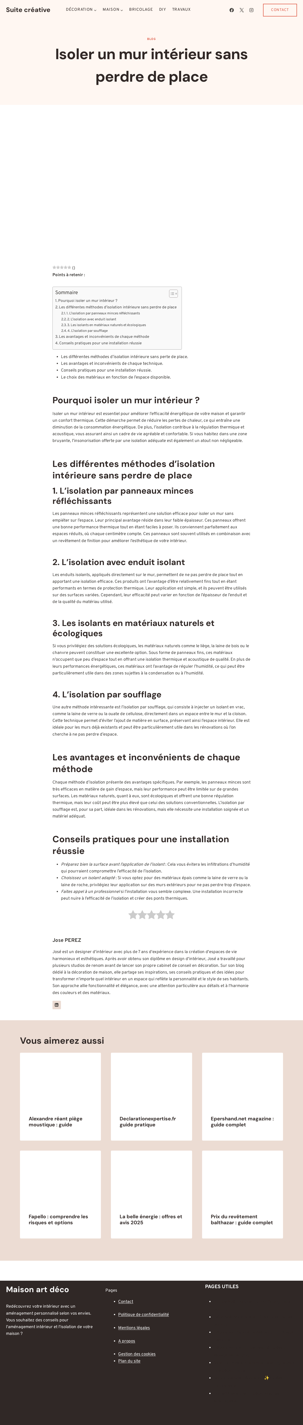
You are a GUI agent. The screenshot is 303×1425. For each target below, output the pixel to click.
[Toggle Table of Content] (171, 293)
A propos (126, 1341)
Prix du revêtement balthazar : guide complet (242, 1219)
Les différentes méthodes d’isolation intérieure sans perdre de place (118, 307)
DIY (162, 9)
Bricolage (141, 9)
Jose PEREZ (66, 940)
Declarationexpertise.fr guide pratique (148, 1121)
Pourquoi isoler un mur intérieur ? (87, 300)
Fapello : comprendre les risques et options (58, 1219)
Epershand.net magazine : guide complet (242, 1121)
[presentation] (60, 1080)
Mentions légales (134, 1328)
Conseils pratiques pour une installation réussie (100, 343)
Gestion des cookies (137, 1354)
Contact (280, 10)
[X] (241, 10)
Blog (151, 39)
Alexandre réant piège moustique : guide (55, 1121)
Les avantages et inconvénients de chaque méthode (104, 336)
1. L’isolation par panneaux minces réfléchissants (103, 313)
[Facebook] (232, 10)
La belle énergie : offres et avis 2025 (151, 1219)
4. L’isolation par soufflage (87, 331)
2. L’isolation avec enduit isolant (91, 319)
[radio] (133, 916)
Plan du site (129, 1361)
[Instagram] (251, 10)
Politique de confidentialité (143, 1315)
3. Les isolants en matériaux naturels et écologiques (106, 325)
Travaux (181, 9)
